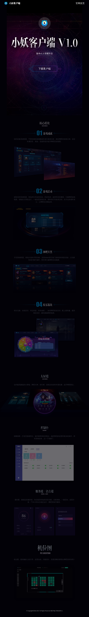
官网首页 (80, 3)
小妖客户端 (12, 3)
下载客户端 (45, 68)
